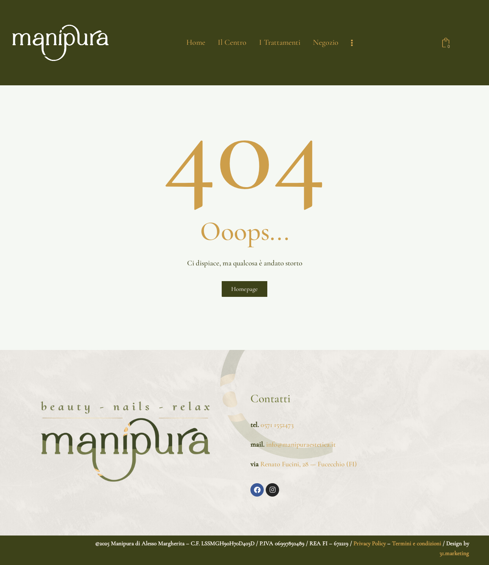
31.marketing (454, 553)
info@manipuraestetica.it (300, 444)
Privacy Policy (369, 543)
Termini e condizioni (416, 543)
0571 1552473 (277, 424)
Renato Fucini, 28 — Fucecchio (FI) (308, 464)
